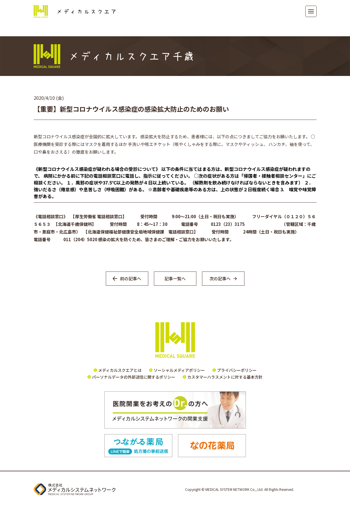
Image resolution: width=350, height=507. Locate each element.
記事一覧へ (175, 278)
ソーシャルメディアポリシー (179, 370)
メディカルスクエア (74, 11)
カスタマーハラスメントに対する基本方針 (225, 377)
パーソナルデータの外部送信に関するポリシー (133, 377)
